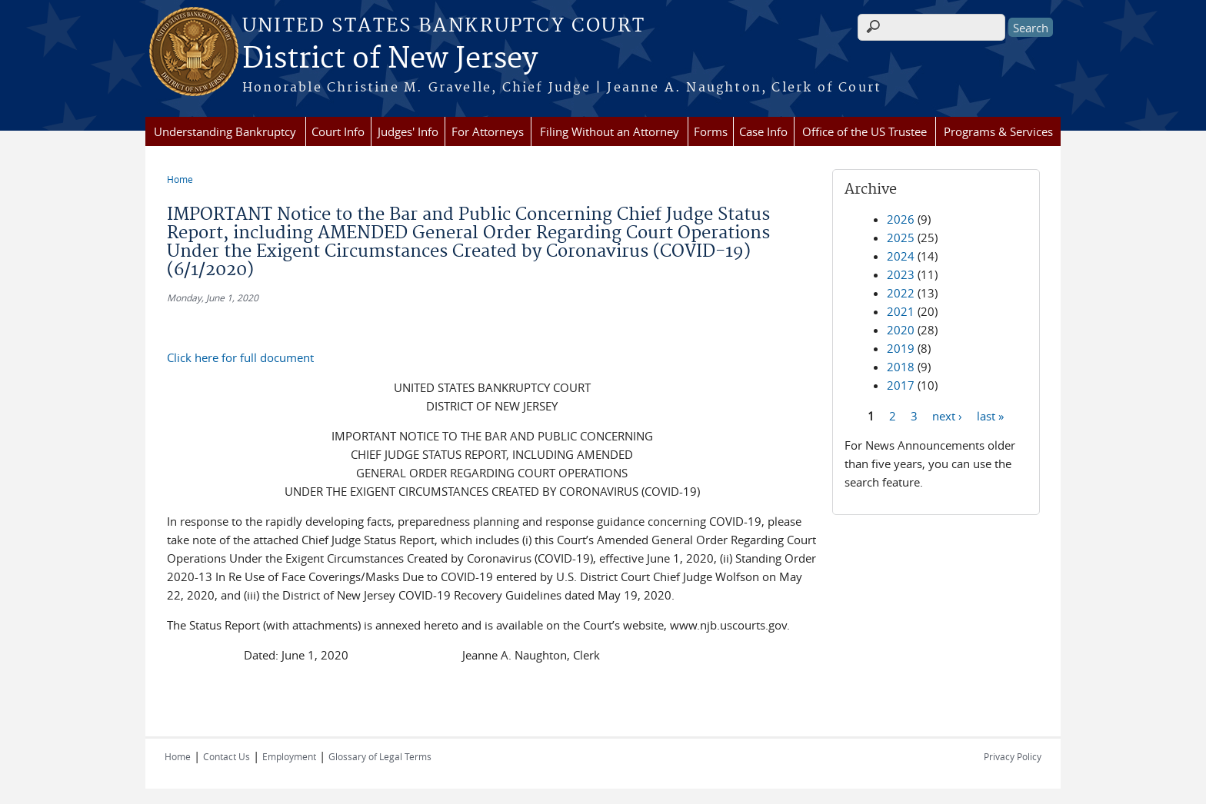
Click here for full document (240, 357)
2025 (900, 237)
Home (180, 179)
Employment (289, 756)
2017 (900, 385)
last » (990, 415)
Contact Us (226, 756)
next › (947, 415)
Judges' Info (408, 131)
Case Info (763, 131)
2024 (900, 256)
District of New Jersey (390, 59)
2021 (900, 311)
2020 (900, 329)
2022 (900, 293)
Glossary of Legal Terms (379, 756)
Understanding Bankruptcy (225, 131)
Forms (711, 131)
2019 (900, 348)
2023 (900, 274)
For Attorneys (487, 131)
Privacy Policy (1012, 756)
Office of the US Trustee (864, 131)
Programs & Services (998, 131)
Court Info (338, 131)
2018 (900, 366)
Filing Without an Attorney (609, 131)
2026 (900, 219)
